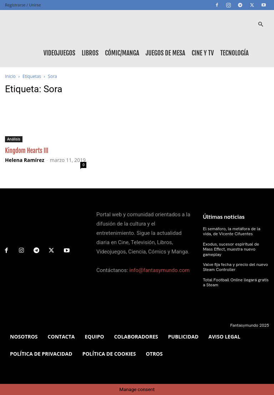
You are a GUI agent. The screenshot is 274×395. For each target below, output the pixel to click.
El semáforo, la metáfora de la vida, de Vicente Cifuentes (231, 231)
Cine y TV (203, 53)
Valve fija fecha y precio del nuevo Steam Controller (235, 267)
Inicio (10, 76)
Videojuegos (59, 53)
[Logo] (37, 24)
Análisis (13, 139)
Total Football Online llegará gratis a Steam (236, 282)
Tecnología (234, 53)
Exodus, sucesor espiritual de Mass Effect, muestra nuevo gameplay (231, 249)
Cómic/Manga (122, 53)
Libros (90, 53)
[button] (260, 24)
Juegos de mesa (165, 53)
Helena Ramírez (24, 160)
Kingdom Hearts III (27, 150)
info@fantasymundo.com (160, 270)
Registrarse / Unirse (23, 5)
